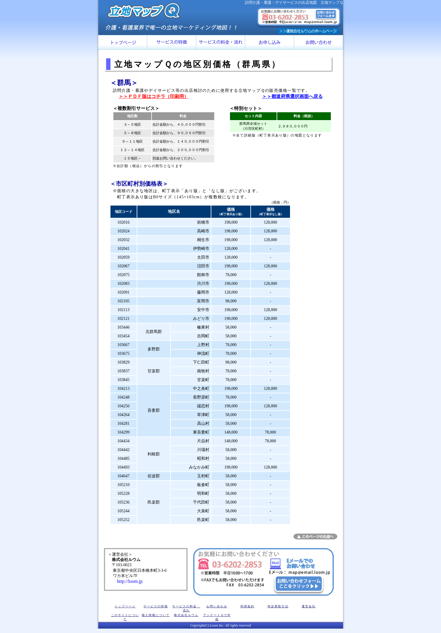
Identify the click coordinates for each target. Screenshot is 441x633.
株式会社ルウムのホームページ (308, 31)
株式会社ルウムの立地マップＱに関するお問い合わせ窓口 (263, 572)
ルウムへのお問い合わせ (318, 42)
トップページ (122, 42)
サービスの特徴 (155, 606)
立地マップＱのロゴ (144, 10)
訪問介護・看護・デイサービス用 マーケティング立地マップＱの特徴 (171, 42)
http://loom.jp (125, 581)
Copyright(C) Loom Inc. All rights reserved (220, 625)
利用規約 (247, 606)
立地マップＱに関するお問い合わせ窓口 (299, 17)
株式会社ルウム (186, 615)
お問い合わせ (216, 606)
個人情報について (156, 615)
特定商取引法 (278, 606)
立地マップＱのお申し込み (269, 42)
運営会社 (309, 606)
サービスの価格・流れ (220, 42)
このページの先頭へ (315, 536)
